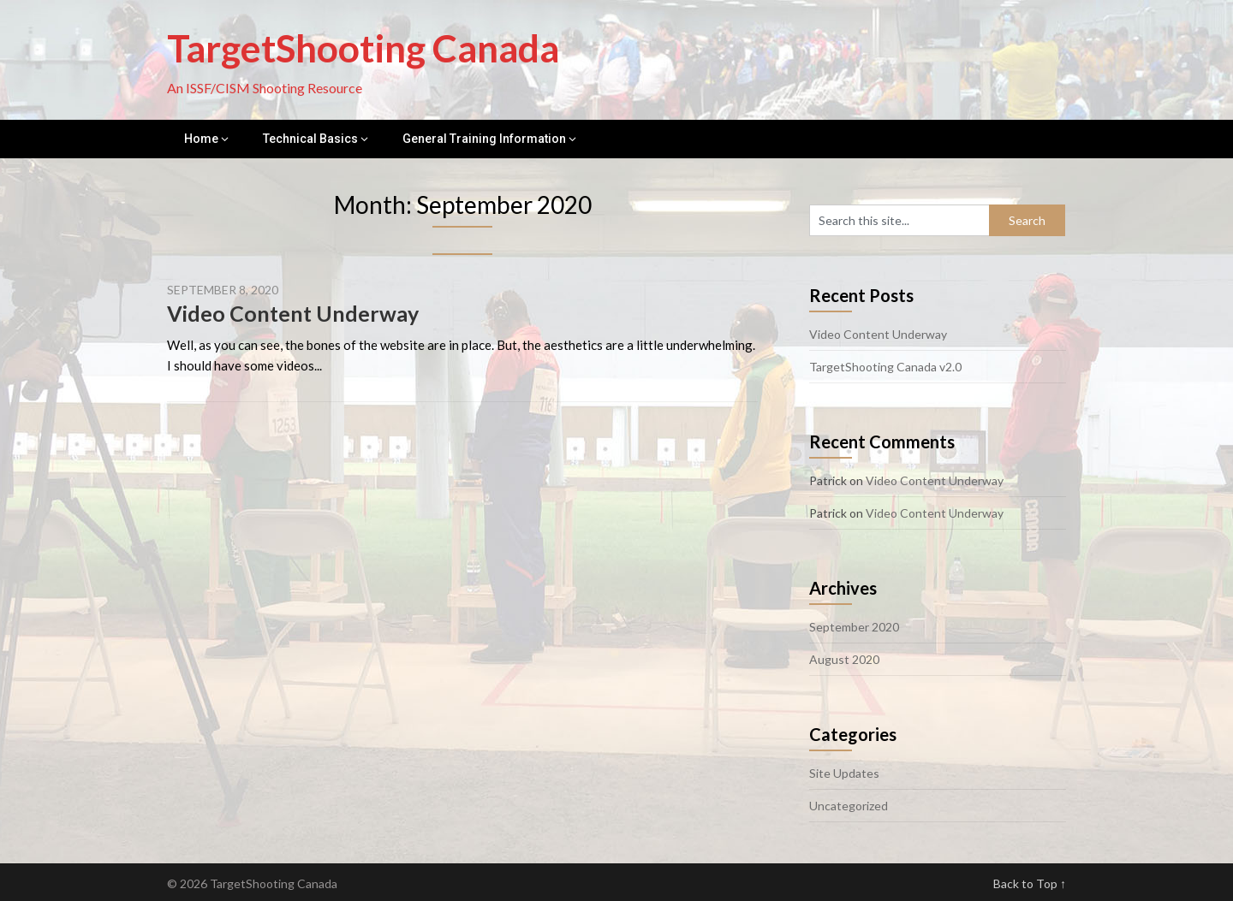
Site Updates (844, 773)
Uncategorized (848, 805)
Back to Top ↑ (1029, 883)
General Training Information (484, 138)
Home (201, 138)
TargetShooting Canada (363, 48)
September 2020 (854, 626)
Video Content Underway (293, 313)
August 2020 (844, 659)
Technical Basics (310, 138)
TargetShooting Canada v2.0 (885, 366)
